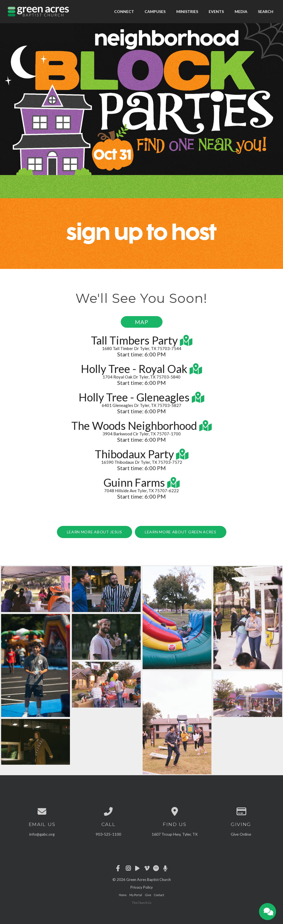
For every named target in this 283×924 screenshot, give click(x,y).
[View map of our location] (174, 811)
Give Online (241, 834)
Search (265, 11)
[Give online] (241, 811)
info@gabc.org (42, 834)
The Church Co (141, 902)
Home (123, 895)
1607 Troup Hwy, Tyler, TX (175, 834)
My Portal (135, 895)
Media (241, 11)
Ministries (187, 11)
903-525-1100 (108, 834)
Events (216, 11)
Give (148, 895)
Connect (124, 11)
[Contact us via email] (42, 811)
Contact (159, 895)
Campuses (155, 11)
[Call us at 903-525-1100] (108, 811)
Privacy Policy (141, 887)
